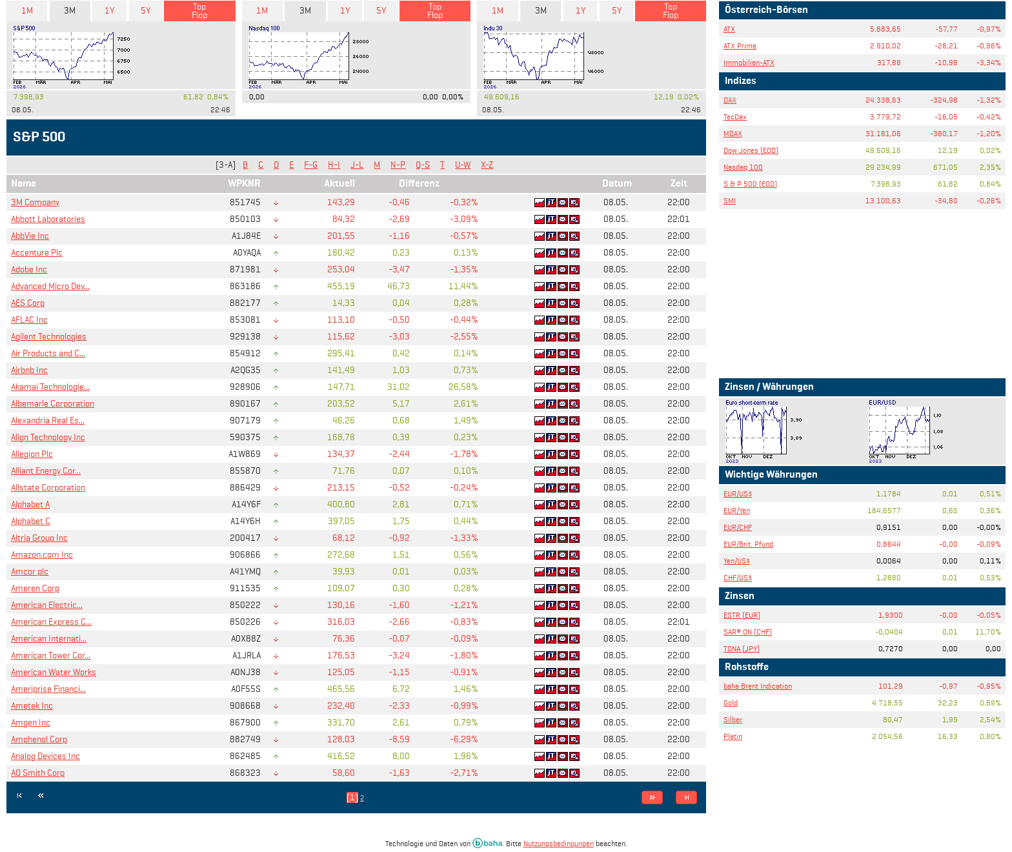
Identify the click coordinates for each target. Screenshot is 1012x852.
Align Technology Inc (48, 437)
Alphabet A (30, 504)
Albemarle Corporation (52, 403)
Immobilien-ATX (749, 62)
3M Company (35, 202)
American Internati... (48, 638)
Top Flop (199, 11)
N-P (397, 164)
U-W (463, 164)
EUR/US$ (738, 493)
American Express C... (51, 621)
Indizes (740, 81)
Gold (731, 702)
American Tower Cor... (50, 655)
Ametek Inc (32, 705)
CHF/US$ (738, 577)
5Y (145, 10)
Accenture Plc (37, 252)
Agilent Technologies (48, 336)
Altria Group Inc (39, 537)
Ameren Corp (35, 588)
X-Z (487, 164)
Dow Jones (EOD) (751, 150)
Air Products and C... (48, 353)
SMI (730, 200)
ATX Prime (740, 45)
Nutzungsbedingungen (558, 843)
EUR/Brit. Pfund (748, 544)
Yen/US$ (737, 560)
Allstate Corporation (48, 487)
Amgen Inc (30, 722)
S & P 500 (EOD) (750, 183)
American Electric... (47, 605)
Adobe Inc (29, 269)
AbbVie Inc (30, 235)
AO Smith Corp (38, 772)
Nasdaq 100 (743, 167)
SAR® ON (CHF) (748, 631)
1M (27, 10)
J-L (356, 164)
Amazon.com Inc (42, 554)
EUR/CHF (738, 527)
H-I (334, 164)
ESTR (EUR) (742, 615)
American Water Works (53, 672)
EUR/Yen (737, 510)
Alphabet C (30, 521)
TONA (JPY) (742, 648)
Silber (733, 719)
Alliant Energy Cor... (46, 470)
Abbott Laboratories (48, 219)
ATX (729, 29)
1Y (109, 10)
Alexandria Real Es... (48, 420)
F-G (311, 164)
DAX (730, 100)
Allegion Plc (32, 454)
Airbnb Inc (29, 370)
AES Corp (28, 303)
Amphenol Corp (39, 739)
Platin (733, 736)
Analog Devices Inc (45, 756)
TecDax (735, 116)
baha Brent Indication (758, 686)
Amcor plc (29, 571)
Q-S (423, 164)
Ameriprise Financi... (48, 689)
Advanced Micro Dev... (50, 286)
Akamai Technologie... (50, 386)
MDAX (733, 133)
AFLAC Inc (29, 319)
